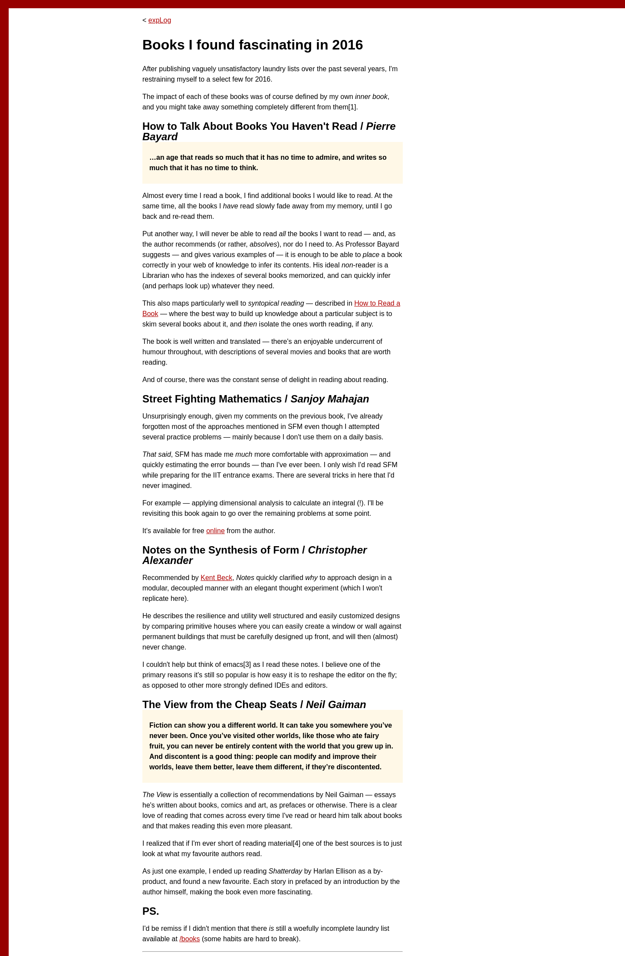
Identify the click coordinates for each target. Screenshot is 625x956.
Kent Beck (216, 577)
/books (189, 939)
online (215, 530)
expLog (159, 20)
